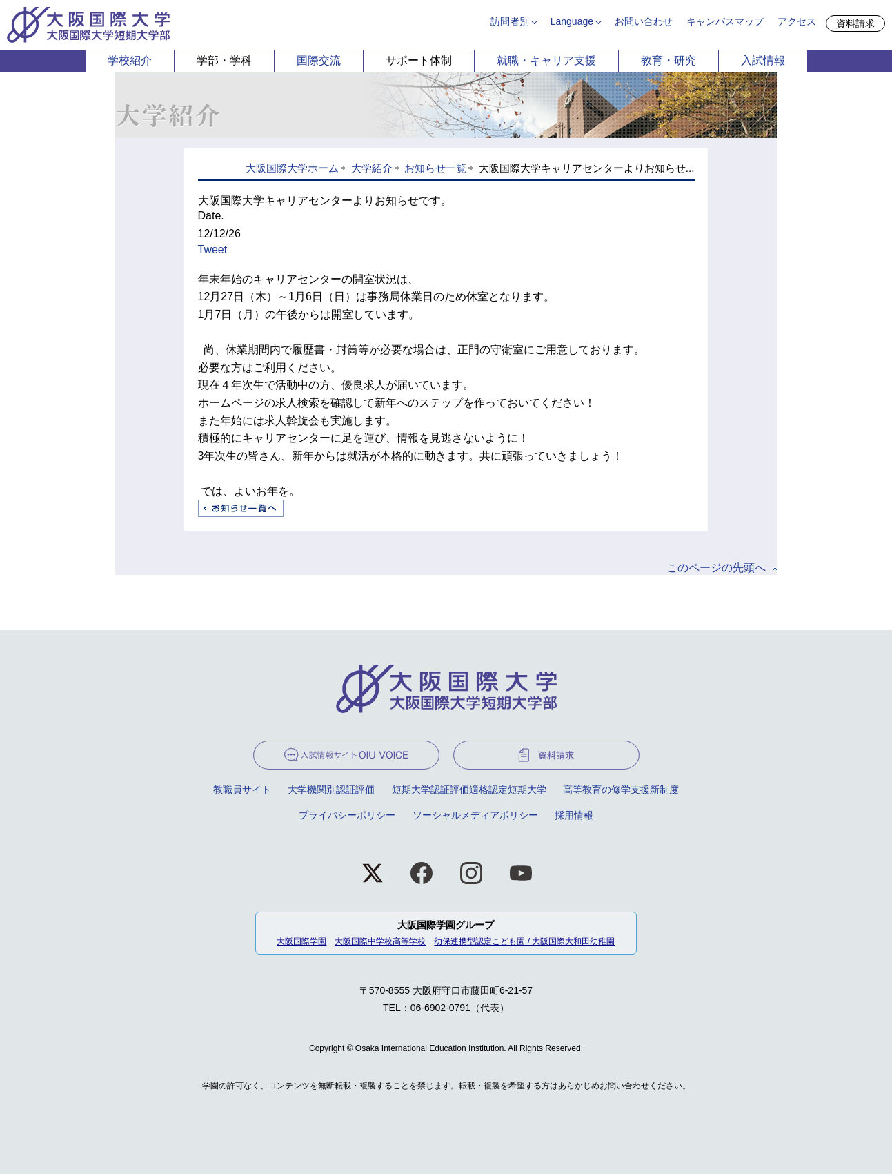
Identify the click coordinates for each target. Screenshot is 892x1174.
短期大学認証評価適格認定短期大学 (469, 789)
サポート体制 (419, 60)
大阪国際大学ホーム (292, 168)
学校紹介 (130, 60)
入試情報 (763, 60)
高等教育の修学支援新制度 (621, 789)
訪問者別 (509, 21)
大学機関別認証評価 (331, 789)
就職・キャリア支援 (546, 60)
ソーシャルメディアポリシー (475, 815)
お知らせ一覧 (435, 168)
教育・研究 (668, 60)
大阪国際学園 (301, 941)
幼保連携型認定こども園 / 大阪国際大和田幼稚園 (524, 941)
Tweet (213, 249)
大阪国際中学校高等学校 (380, 941)
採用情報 (574, 815)
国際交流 (319, 60)
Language (572, 21)
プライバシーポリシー (347, 815)
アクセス (796, 21)
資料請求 (855, 23)
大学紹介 (372, 168)
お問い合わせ (644, 21)
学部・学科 (224, 60)
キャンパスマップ (725, 21)
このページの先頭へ (716, 568)
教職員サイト (242, 789)
